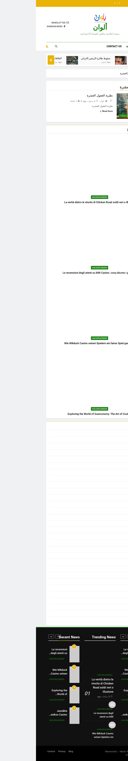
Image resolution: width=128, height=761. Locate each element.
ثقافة (95, 115)
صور (111, 581)
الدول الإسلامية (106, 465)
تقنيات (110, 517)
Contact (15, 751)
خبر (112, 536)
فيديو (111, 594)
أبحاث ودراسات (106, 115)
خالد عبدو (109, 530)
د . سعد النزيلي (106, 542)
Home (105, 46)
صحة (92, 46)
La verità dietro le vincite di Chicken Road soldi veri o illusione (64, 202)
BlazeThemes (111, 755)
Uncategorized (63, 197)
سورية (110, 555)
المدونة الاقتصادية (105, 491)
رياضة (111, 549)
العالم (111, 478)
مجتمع (110, 600)
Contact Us (78, 46)
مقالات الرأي (107, 613)
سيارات (110, 562)
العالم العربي (107, 484)
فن (112, 587)
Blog (35, 751)
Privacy (25, 751)
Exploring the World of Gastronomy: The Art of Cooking (64, 413)
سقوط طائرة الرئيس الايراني (55, 58)
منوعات (87, 115)
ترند (112, 510)
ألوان (64, 27)
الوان (66, 101)
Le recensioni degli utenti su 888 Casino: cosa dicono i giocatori (64, 272)
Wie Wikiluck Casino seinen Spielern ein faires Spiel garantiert (64, 343)
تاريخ (111, 504)
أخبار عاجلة (108, 452)
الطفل (110, 472)
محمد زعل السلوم (105, 607)
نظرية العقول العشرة (64, 95)
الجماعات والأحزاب (104, 459)
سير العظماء (107, 568)
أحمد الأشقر (108, 439)
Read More (70, 111)
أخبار (111, 446)
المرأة (111, 497)
